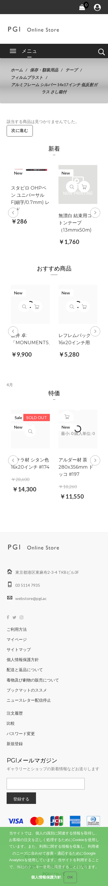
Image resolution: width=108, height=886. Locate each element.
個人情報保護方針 (23, 659)
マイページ (17, 639)
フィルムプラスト (27, 77)
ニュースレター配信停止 (29, 700)
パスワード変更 (21, 733)
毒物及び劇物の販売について (33, 679)
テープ (71, 69)
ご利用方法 (17, 629)
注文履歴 (15, 713)
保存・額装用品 (44, 69)
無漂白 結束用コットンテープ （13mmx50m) (77, 223)
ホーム (17, 69)
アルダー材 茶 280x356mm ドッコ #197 (75, 467)
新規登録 (15, 743)
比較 (11, 723)
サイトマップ (19, 649)
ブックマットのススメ (27, 690)
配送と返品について (25, 669)
